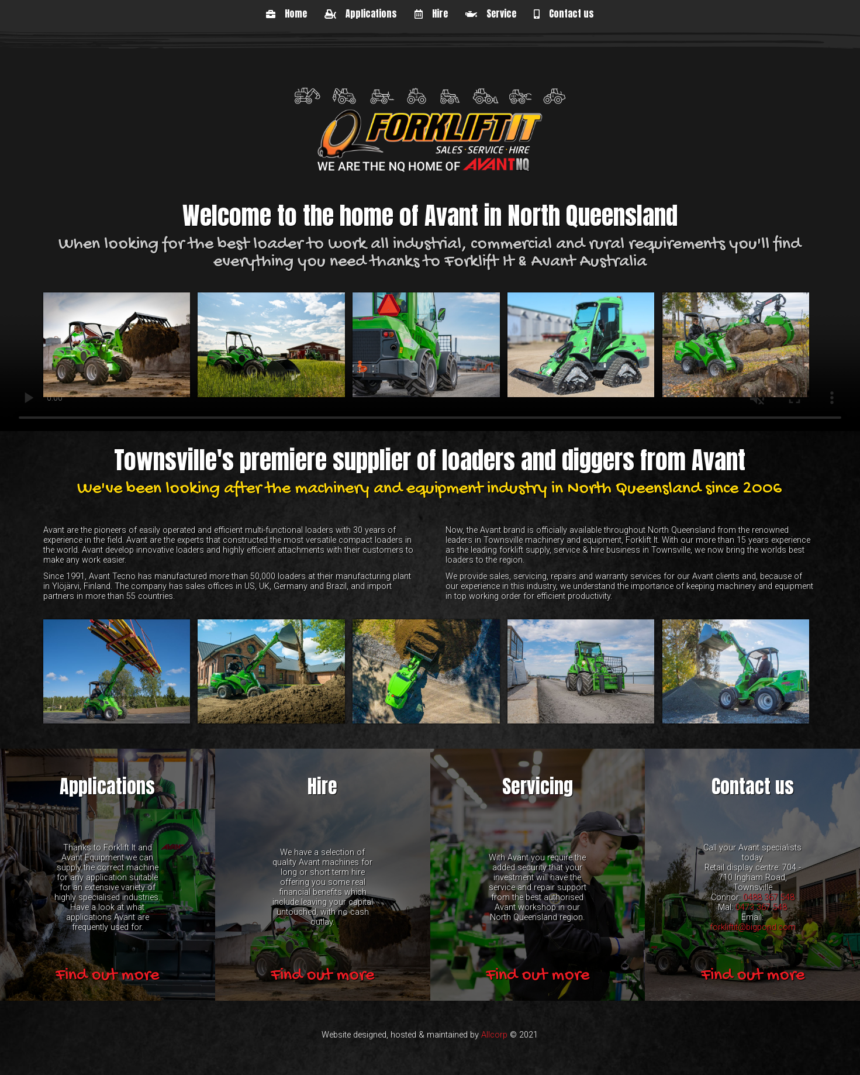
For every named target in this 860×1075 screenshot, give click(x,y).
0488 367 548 (769, 897)
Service (490, 13)
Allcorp (494, 1035)
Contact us (564, 13)
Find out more (107, 975)
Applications (360, 13)
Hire (431, 13)
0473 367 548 (761, 907)
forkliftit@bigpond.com (753, 927)
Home (286, 13)
